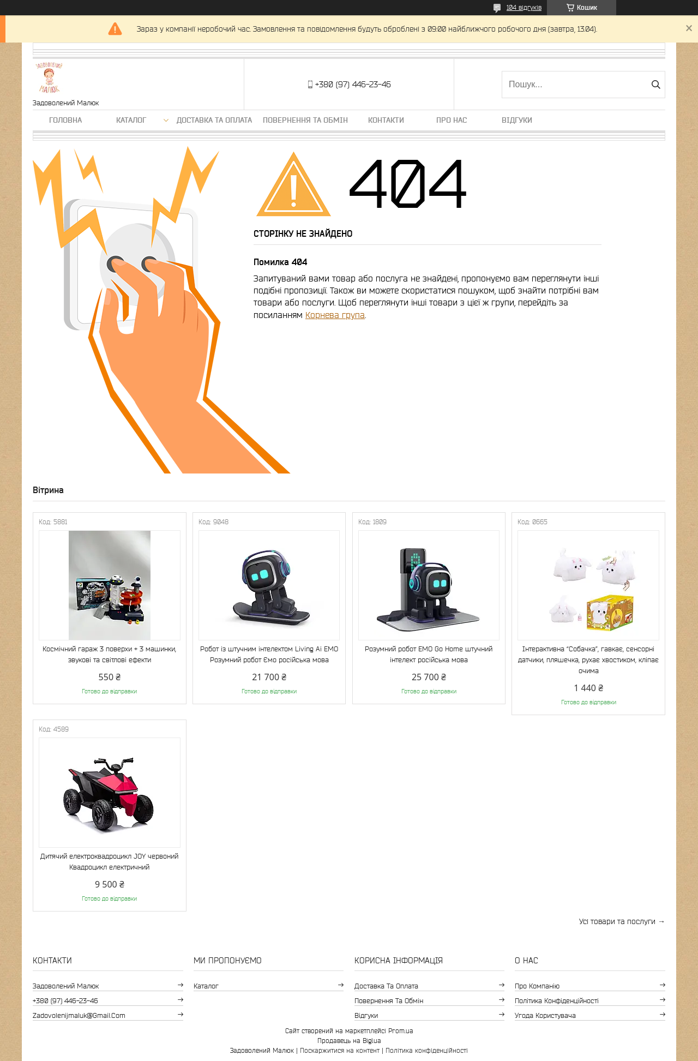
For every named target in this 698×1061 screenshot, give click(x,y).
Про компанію (537, 986)
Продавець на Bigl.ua (349, 1040)
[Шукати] (655, 84)
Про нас (451, 120)
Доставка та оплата (214, 120)
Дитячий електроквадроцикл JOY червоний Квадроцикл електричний (109, 861)
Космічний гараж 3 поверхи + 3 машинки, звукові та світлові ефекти (109, 654)
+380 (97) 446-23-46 (65, 1001)
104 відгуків (524, 7)
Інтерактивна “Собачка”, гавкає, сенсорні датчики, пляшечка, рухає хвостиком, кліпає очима (588, 660)
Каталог (131, 120)
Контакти (386, 120)
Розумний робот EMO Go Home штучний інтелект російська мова (428, 654)
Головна (65, 120)
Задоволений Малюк (66, 986)
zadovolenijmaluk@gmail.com (79, 1015)
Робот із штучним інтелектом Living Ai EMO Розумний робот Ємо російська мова (269, 654)
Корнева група (335, 315)
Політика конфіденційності (557, 1001)
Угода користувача (545, 1015)
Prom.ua (400, 1030)
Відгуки (517, 120)
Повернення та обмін (305, 120)
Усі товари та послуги (617, 921)
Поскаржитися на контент (340, 1050)
